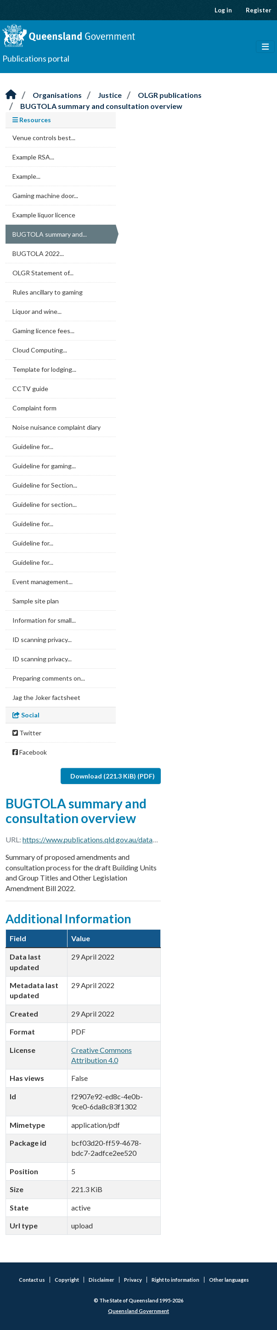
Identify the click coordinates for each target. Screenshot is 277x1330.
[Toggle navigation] (265, 46)
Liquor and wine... (37, 311)
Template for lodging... (44, 369)
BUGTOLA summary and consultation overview (101, 106)
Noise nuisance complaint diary (56, 427)
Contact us (32, 1280)
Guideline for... (32, 446)
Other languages (229, 1280)
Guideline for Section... (44, 485)
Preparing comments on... (48, 678)
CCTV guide (30, 388)
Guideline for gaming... (44, 466)
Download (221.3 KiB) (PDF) (112, 776)
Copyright (67, 1280)
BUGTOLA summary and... (49, 234)
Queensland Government (138, 1311)
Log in (223, 10)
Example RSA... (33, 157)
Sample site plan (35, 601)
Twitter (26, 733)
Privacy (133, 1280)
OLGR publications (170, 95)
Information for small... (44, 620)
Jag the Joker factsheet (46, 697)
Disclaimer (101, 1280)
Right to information (175, 1280)
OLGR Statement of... (42, 273)
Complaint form (34, 408)
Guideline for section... (44, 504)
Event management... (42, 581)
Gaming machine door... (45, 195)
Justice (110, 95)
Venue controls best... (43, 138)
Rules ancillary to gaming (47, 292)
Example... (26, 176)
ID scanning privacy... (42, 639)
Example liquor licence (43, 215)
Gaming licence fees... (43, 331)
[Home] (11, 95)
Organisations (57, 95)
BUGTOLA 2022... (38, 253)
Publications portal (35, 58)
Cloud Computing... (39, 350)
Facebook (29, 752)
